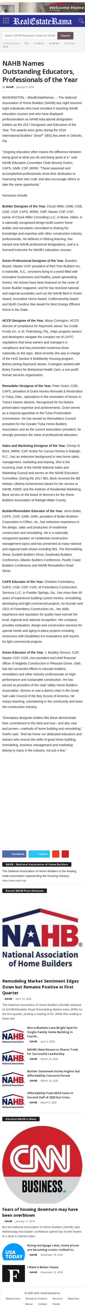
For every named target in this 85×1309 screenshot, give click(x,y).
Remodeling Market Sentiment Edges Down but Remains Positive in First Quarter (40, 986)
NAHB (9, 87)
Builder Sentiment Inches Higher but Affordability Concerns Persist (53, 1073)
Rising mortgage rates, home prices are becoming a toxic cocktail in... (53, 1247)
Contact (42, 1304)
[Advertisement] (42, 801)
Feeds (56, 1304)
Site (26, 43)
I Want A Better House (42, 1267)
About (29, 1304)
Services (57, 1298)
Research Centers (36, 1298)
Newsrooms (13, 1298)
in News (39, 43)
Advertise (73, 1298)
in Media (54, 43)
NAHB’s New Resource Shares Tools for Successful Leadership (52, 1051)
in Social (69, 43)
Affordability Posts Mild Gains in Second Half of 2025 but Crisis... (50, 1095)
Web (5, 46)
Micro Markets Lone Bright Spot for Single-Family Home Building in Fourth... (52, 1032)
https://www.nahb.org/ (14, 880)
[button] (78, 21)
